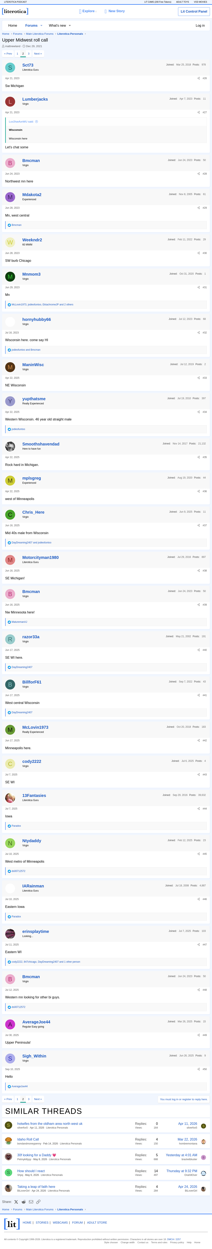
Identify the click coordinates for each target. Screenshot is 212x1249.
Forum (77, 1222)
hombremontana (188, 1143)
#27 (205, 112)
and (26, 349)
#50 (205, 1069)
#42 (205, 740)
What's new (57, 25)
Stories (42, 1222)
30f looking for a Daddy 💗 (37, 1155)
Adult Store (97, 1222)
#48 (205, 989)
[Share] (198, 78)
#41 (205, 695)
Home (12, 25)
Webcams (60, 1222)
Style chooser (111, 1242)
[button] (87, 11)
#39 (205, 604)
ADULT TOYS (182, 2)
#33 (205, 377)
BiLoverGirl (23, 1190)
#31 (205, 287)
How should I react (31, 1171)
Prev (9, 53)
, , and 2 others (42, 304)
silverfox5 (22, 1127)
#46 (205, 899)
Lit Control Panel (194, 11)
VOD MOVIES (200, 2)
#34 (205, 412)
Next (37, 53)
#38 (205, 570)
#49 (205, 1035)
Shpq (20, 1175)
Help (189, 1242)
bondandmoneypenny (29, 1143)
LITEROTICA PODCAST (15, 2)
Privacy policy (177, 1242)
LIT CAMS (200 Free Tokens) (157, 2)
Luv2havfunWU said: (21, 121)
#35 (205, 457)
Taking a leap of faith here (36, 1186)
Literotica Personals (57, 1127)
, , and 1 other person (46, 961)
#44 (205, 808)
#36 (205, 491)
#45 (205, 854)
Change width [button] (128, 1242)
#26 (205, 78)
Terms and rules (159, 1242)
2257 (178, 1239)
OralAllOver (190, 1175)
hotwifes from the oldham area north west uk (50, 1123)
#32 (205, 332)
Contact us (142, 1242)
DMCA (170, 1239)
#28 (205, 173)
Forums (31, 25)
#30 (205, 253)
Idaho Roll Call (28, 1139)
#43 (205, 774)
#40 (205, 650)
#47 (205, 944)
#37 (205, 525)
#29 (205, 207)
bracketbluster (189, 1159)
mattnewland (12, 46)
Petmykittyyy (24, 1159)
